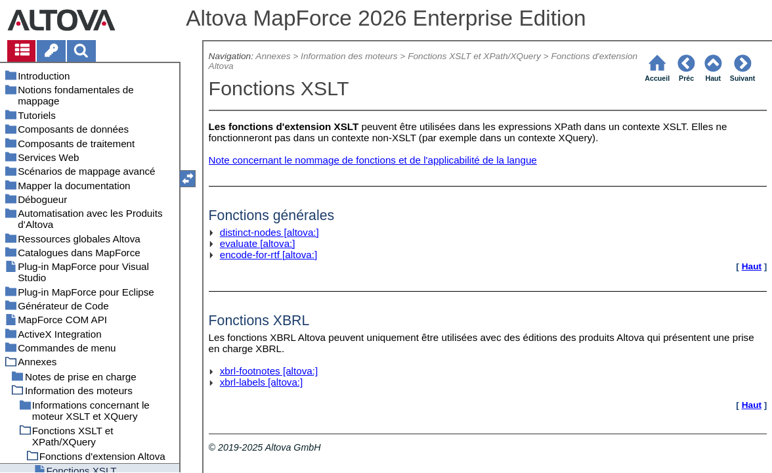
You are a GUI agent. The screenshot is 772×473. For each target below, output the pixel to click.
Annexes (272, 56)
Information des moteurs (349, 56)
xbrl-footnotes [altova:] (269, 370)
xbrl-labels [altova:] (261, 382)
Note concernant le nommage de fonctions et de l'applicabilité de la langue (373, 160)
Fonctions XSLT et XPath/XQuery (474, 56)
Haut (751, 266)
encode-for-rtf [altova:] (269, 254)
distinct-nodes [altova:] (269, 232)
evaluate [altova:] (257, 243)
